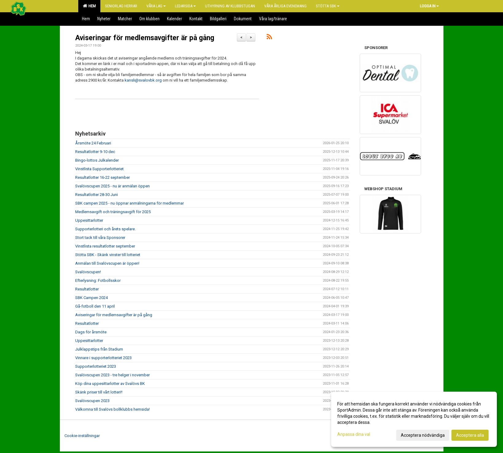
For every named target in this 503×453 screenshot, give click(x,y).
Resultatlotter (87, 289)
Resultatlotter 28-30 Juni (96, 194)
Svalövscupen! (88, 272)
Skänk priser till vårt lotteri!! (98, 392)
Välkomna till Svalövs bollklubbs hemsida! (112, 409)
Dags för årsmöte (90, 332)
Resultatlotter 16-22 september (102, 177)
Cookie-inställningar (82, 435)
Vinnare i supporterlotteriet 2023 (103, 357)
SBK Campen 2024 (91, 297)
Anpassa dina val (353, 434)
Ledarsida (185, 6)
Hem (89, 5)
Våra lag (156, 6)
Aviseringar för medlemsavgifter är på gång (144, 38)
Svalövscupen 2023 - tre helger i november (112, 375)
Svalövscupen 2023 (92, 400)
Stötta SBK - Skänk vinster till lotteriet (107, 254)
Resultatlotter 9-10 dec (95, 151)
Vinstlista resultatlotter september (105, 246)
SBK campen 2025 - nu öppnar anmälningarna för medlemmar (129, 203)
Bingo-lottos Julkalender (97, 160)
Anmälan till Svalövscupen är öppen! (107, 263)
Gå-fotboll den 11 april (95, 306)
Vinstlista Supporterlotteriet (99, 169)
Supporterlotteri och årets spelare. (105, 229)
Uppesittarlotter (89, 220)
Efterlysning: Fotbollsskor (98, 280)
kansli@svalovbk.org (143, 80)
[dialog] (414, 419)
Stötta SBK (327, 6)
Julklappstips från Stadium (99, 349)
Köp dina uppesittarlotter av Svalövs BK (110, 383)
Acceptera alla (470, 435)
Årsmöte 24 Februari (93, 143)
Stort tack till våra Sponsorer (100, 237)
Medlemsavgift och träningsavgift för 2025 (113, 211)
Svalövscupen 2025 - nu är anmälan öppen (112, 186)
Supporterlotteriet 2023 (95, 366)
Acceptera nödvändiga (423, 435)
